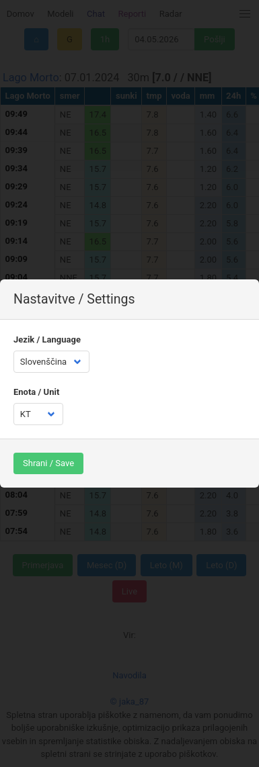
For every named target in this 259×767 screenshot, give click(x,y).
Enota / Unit (36, 392)
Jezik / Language (47, 339)
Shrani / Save (48, 463)
